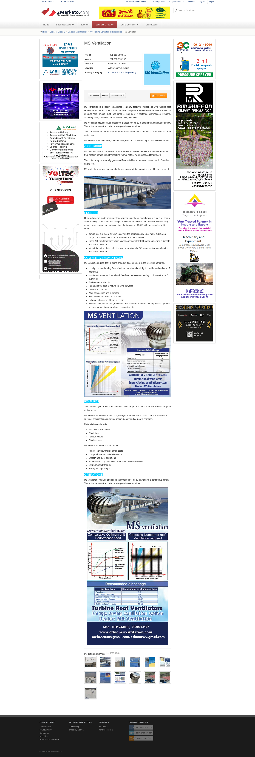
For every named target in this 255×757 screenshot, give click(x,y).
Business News (65, 25)
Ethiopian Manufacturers (77, 32)
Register (202, 2)
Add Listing (74, 727)
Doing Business (129, 25)
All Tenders (104, 727)
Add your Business (176, 2)
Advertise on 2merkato (49, 739)
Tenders (85, 25)
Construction (151, 25)
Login (211, 2)
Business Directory (105, 25)
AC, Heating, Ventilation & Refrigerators (106, 32)
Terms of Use (45, 727)
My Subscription (106, 730)
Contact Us (44, 733)
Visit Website (117, 96)
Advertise (191, 2)
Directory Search (157, 2)
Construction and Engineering (122, 72)
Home (46, 25)
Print (105, 96)
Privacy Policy (46, 730)
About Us (43, 736)
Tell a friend (94, 96)
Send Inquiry (159, 96)
